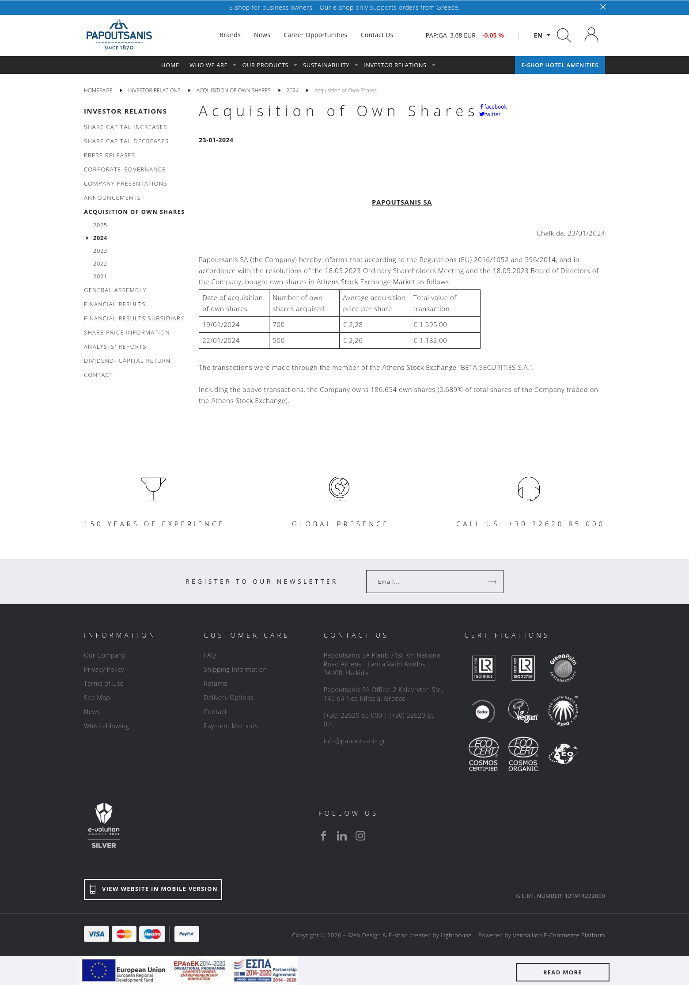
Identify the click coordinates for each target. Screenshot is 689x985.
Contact (215, 711)
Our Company (104, 655)
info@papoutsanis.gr (355, 741)
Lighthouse (456, 935)
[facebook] (323, 835)
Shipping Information (235, 669)
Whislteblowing (106, 726)
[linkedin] (342, 835)
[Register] (493, 581)
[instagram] (360, 835)
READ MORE (562, 972)
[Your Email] (429, 581)
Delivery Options (228, 697)
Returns (215, 683)
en (538, 35)
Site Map (97, 697)
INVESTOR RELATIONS (125, 110)
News (92, 711)
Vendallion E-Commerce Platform (559, 935)
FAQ (210, 655)
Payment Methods (231, 726)
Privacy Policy (104, 669)
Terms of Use (104, 683)
